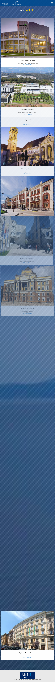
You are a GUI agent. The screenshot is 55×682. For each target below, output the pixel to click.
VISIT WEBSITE (27, 64)
